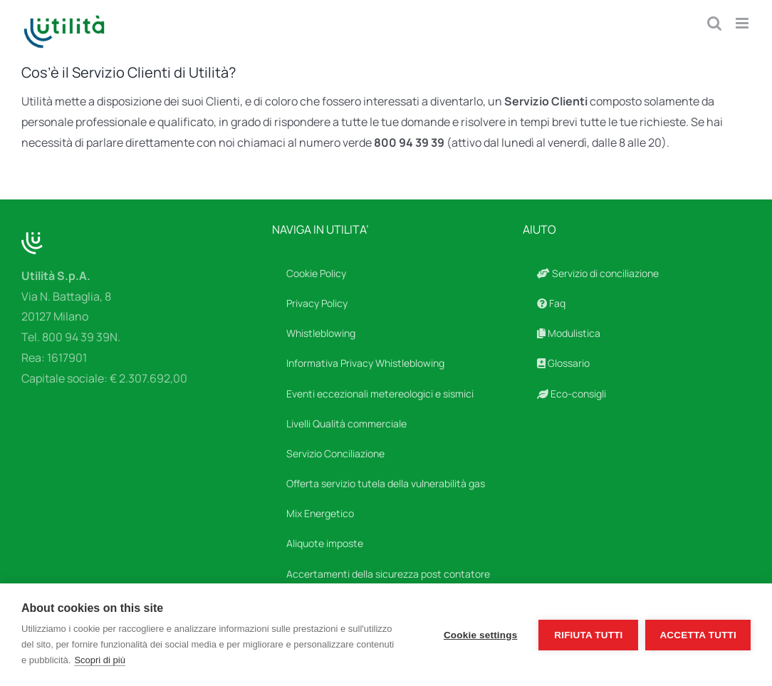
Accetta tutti (697, 635)
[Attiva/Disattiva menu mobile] (743, 23)
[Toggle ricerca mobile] (714, 23)
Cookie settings (481, 635)
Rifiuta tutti (588, 635)
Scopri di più (99, 660)
